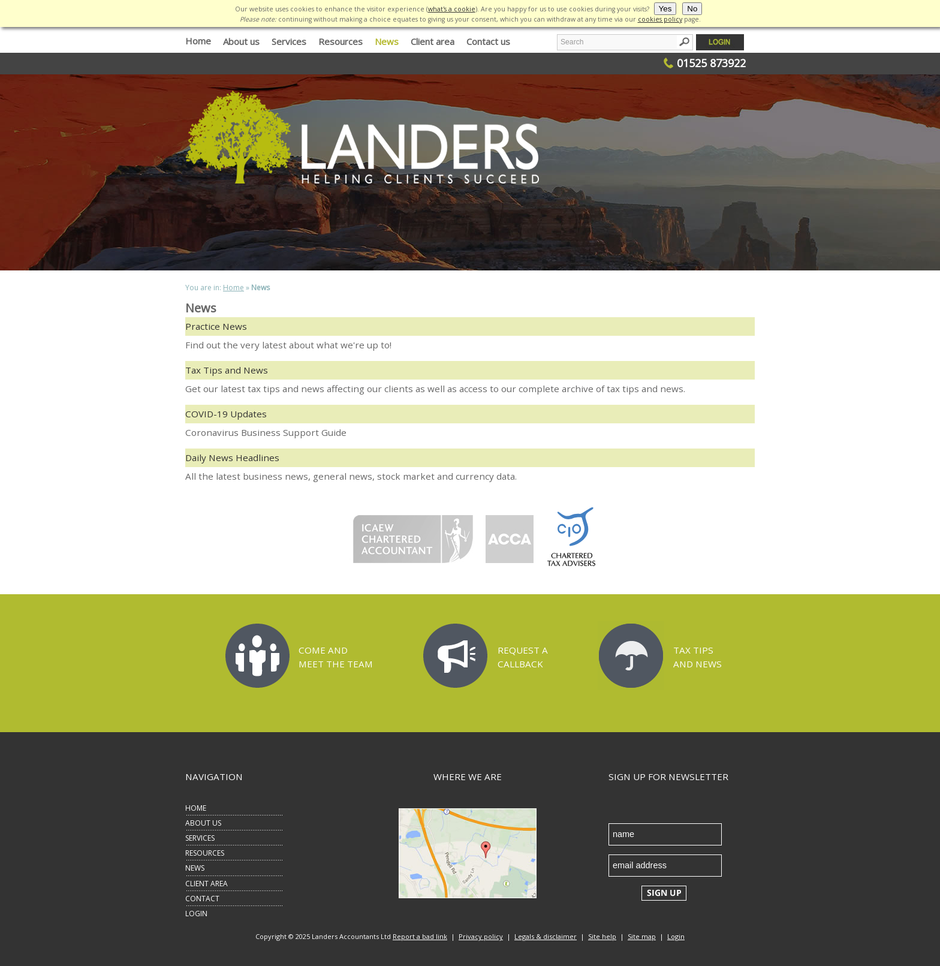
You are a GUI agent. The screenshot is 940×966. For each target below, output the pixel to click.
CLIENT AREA (206, 883)
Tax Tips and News (226, 370)
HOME (195, 808)
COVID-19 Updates (226, 414)
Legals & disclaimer (545, 936)
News (387, 41)
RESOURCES (204, 853)
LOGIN (196, 913)
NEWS (194, 868)
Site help (602, 936)
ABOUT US (203, 823)
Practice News (216, 326)
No (692, 8)
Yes (665, 8)
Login (676, 936)
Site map (642, 936)
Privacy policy (481, 936)
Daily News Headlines (232, 458)
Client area (432, 41)
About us (241, 41)
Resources (340, 41)
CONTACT (202, 898)
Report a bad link (420, 936)
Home (198, 40)
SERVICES (200, 838)
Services (289, 41)
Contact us (488, 41)
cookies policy (660, 19)
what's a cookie (451, 9)
